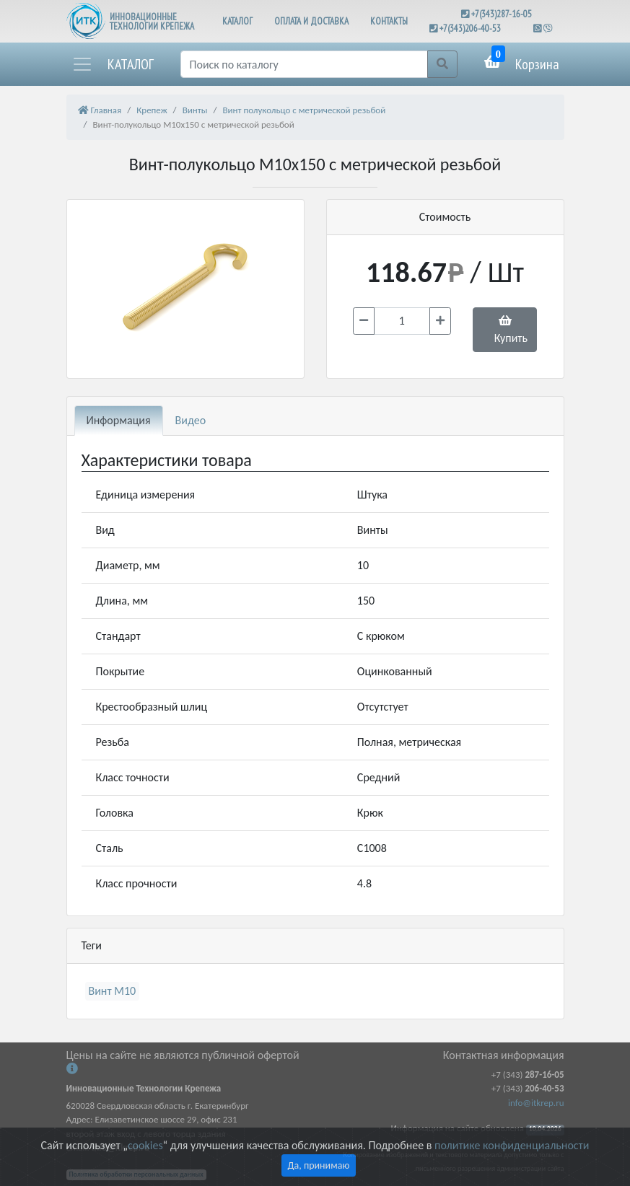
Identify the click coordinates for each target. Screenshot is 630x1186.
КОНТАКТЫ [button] (389, 21)
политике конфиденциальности (511, 1145)
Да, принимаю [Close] (319, 1165)
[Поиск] (304, 64)
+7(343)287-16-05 (501, 14)
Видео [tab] (190, 420)
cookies (145, 1145)
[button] (112, 64)
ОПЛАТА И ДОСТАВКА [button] (311, 21)
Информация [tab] (119, 420)
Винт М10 (112, 991)
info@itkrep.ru (536, 1102)
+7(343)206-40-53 (470, 28)
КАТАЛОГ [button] (237, 21)
